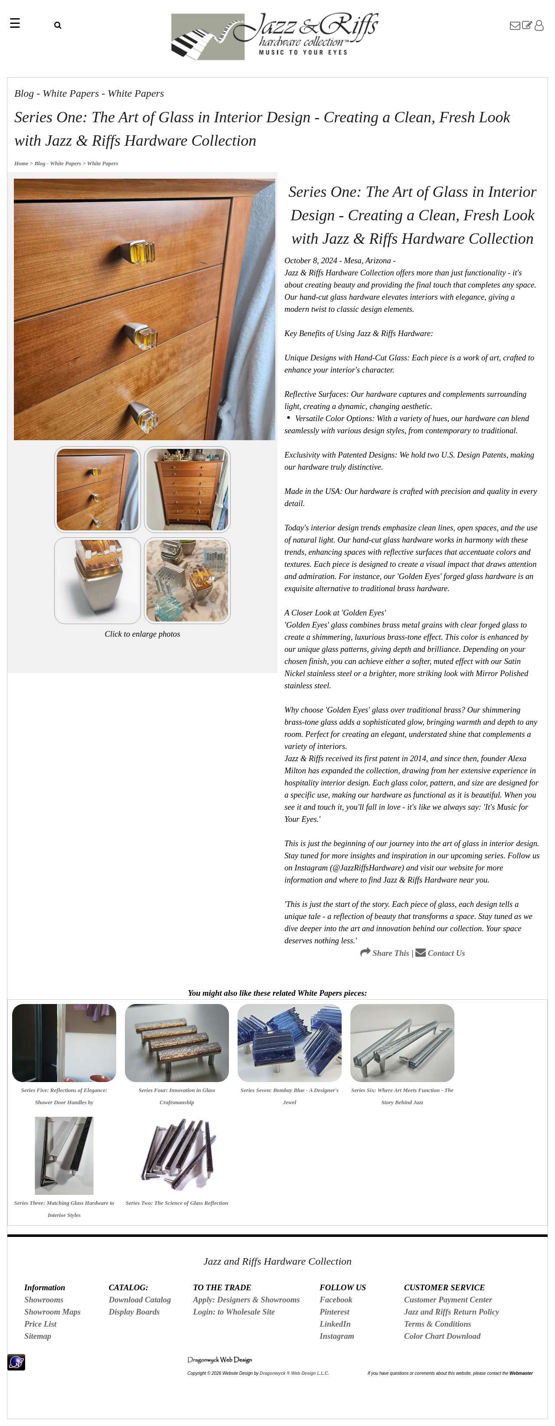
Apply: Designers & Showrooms (246, 1299)
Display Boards (134, 1311)
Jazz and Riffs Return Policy (451, 1311)
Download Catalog (140, 1299)
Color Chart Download (442, 1336)
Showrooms (43, 1299)
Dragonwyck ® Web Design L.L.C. (294, 1373)
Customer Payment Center (448, 1299)
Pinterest (334, 1311)
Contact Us (440, 953)
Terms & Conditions (437, 1323)
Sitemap (37, 1336)
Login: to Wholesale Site (234, 1311)
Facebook (336, 1299)
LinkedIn (335, 1323)
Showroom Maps (52, 1311)
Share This (384, 953)
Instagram (337, 1336)
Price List (40, 1323)
